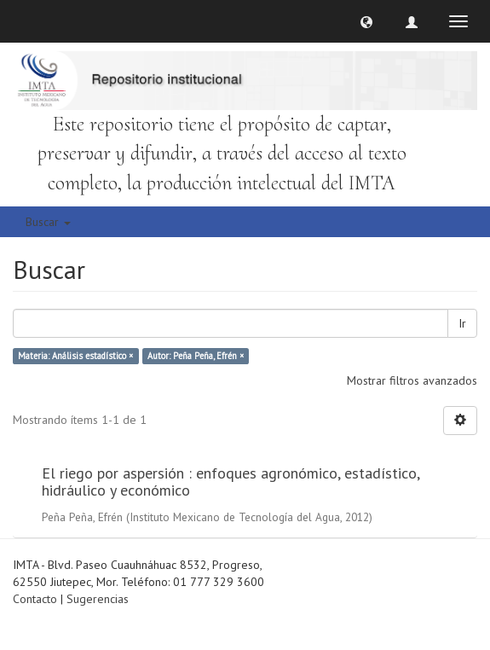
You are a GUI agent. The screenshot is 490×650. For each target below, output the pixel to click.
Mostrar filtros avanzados (412, 380)
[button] (366, 21)
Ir (462, 323)
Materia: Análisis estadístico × (75, 356)
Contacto (35, 598)
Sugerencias (97, 598)
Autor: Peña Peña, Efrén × (195, 356)
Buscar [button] (48, 221)
